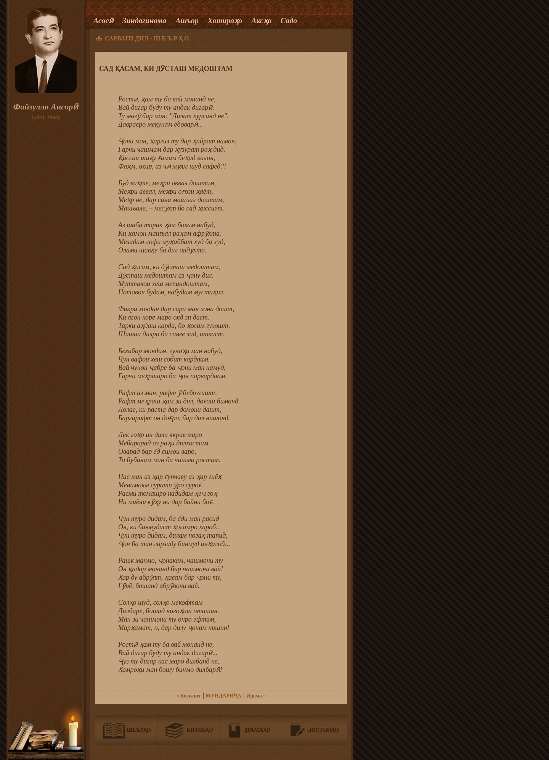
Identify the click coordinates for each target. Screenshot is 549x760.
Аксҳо (261, 20)
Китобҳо (199, 730)
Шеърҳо (139, 730)
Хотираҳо (225, 20)
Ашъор (187, 20)
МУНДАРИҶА (224, 696)
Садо (289, 20)
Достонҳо (323, 730)
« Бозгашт (189, 696)
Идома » (256, 696)
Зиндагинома (144, 20)
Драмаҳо (257, 730)
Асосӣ (103, 20)
